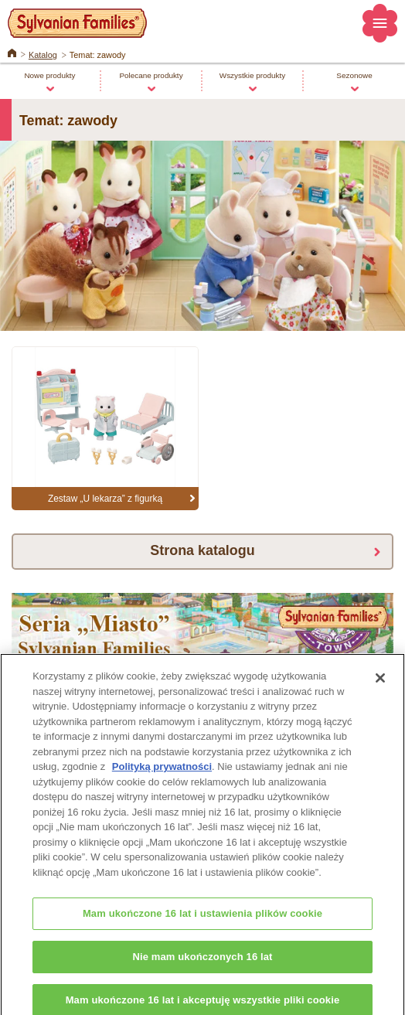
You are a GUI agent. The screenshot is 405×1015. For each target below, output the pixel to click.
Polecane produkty (150, 75)
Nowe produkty (49, 75)
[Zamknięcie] (380, 684)
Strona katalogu (202, 550)
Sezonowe (354, 75)
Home (12, 51)
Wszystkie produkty (252, 75)
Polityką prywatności (162, 772)
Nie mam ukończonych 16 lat (202, 963)
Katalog (43, 55)
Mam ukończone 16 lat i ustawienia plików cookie (202, 919)
